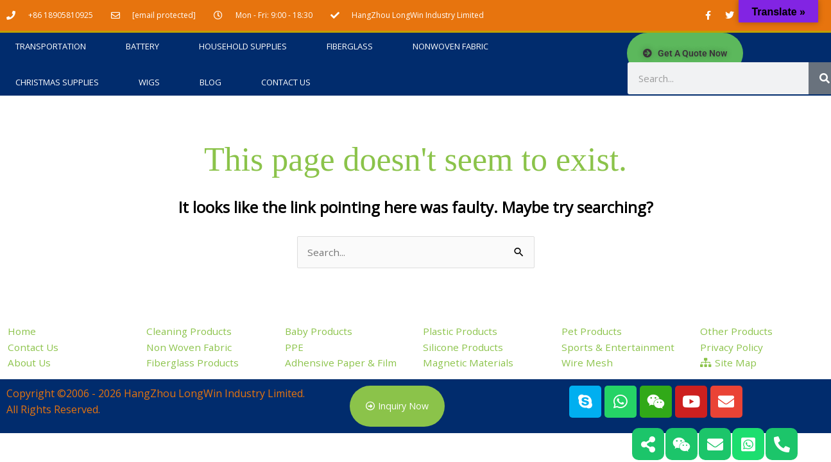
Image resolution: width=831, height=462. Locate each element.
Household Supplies (243, 47)
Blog (210, 83)
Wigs (149, 83)
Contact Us (286, 83)
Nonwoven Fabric (450, 47)
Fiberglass (350, 47)
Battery (142, 47)
